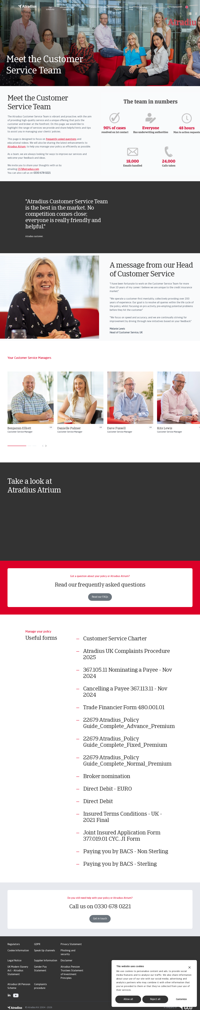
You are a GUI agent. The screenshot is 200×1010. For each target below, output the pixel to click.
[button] (13, 7)
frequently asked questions (61, 139)
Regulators (14, 944)
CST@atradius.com (28, 169)
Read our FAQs (100, 604)
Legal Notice (14, 960)
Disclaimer (66, 960)
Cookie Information (18, 950)
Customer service (118, 8)
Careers (92, 7)
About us (81, 8)
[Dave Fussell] (151, 403)
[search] (156, 7)
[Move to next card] (46, 445)
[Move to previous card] (42, 445)
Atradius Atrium (143, 8)
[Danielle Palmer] (101, 403)
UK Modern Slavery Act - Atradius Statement (18, 971)
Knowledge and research (67, 8)
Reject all (155, 999)
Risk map (131, 8)
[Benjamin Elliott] (51, 403)
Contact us (104, 8)
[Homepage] (27, 7)
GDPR (37, 944)
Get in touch (100, 926)
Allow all (128, 999)
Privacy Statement (71, 944)
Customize (181, 999)
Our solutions (50, 8)
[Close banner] (189, 967)
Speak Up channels (44, 950)
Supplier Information (45, 960)
